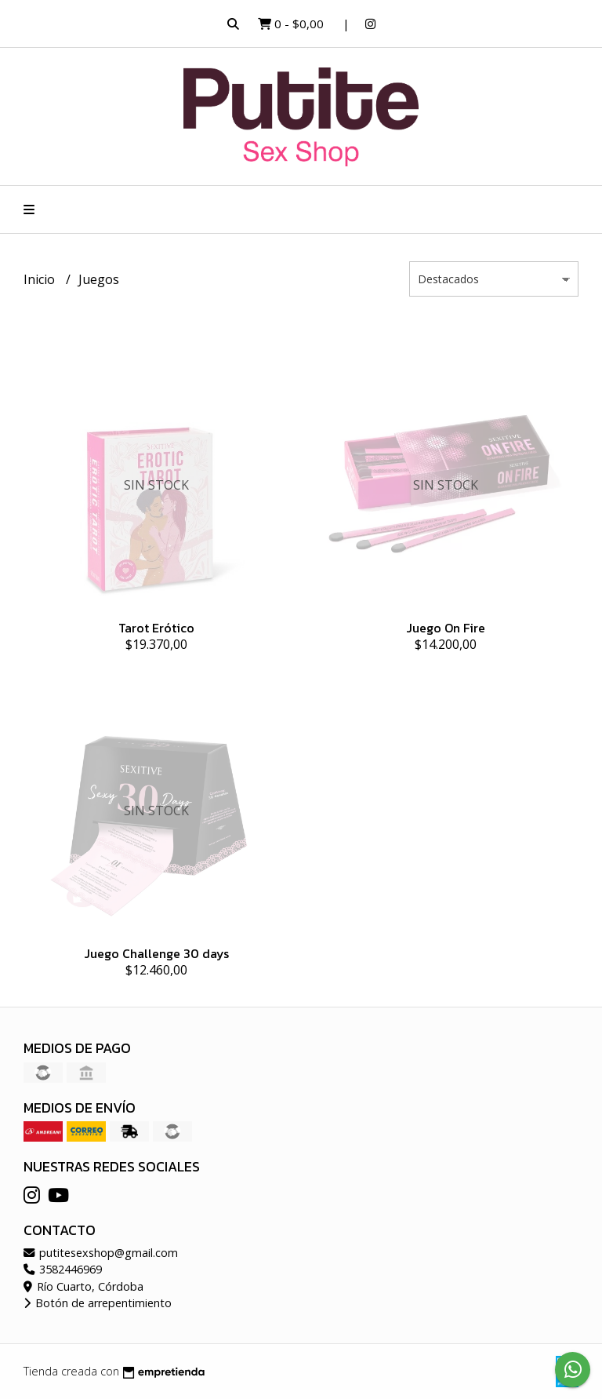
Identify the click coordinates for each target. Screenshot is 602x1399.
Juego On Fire (445, 627)
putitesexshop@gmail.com (101, 1252)
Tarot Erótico (156, 627)
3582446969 (63, 1269)
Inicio (41, 279)
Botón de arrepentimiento (98, 1302)
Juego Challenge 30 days (156, 953)
